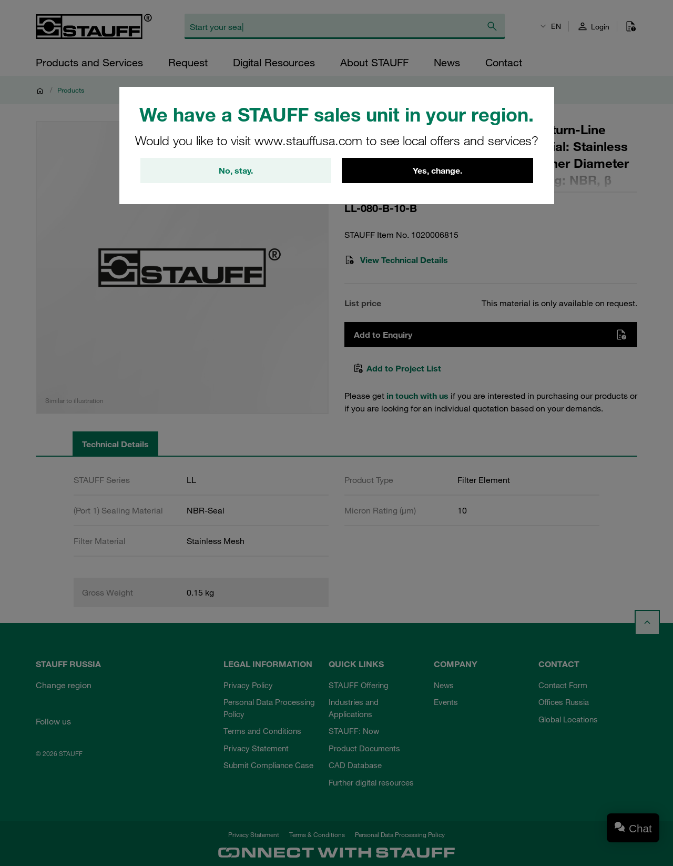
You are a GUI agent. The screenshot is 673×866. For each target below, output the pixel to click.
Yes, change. (437, 170)
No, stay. (236, 170)
